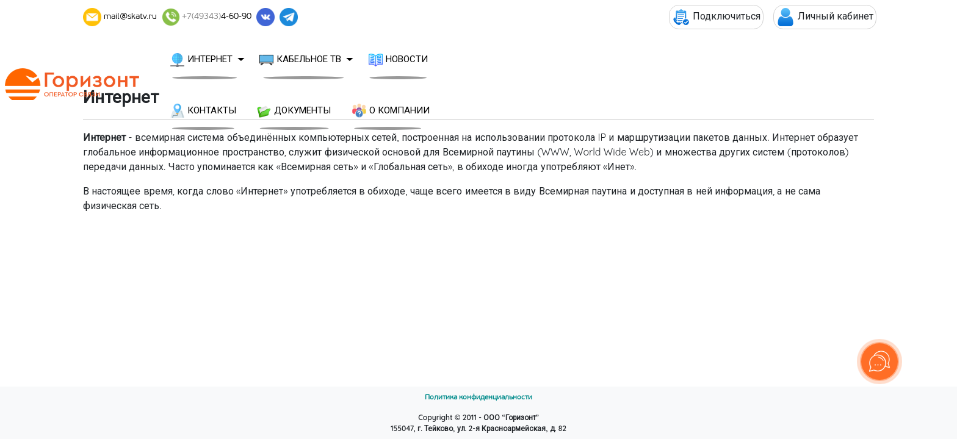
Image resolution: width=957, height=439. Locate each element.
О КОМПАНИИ (745, 60)
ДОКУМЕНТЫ (648, 60)
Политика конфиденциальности (478, 397)
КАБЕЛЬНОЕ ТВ (376, 60)
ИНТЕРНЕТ (277, 60)
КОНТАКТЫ (557, 60)
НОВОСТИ (474, 60)
